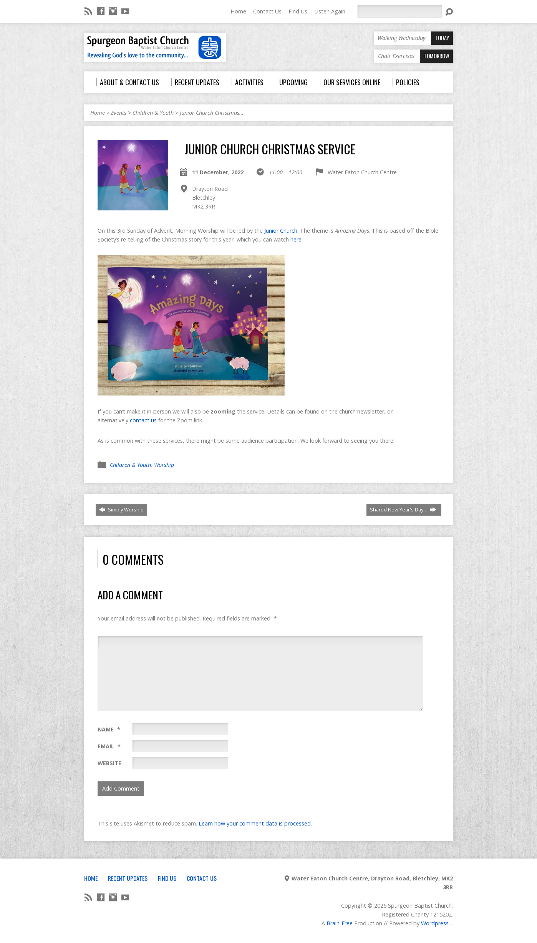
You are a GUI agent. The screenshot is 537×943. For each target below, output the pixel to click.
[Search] (399, 11)
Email (109, 746)
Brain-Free (340, 923)
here (296, 239)
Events (118, 112)
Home (238, 11)
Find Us (297, 11)
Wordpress (435, 923)
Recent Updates (128, 878)
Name (109, 729)
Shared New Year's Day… (403, 509)
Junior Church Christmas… (212, 112)
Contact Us (267, 11)
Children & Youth (153, 112)
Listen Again (329, 11)
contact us (143, 420)
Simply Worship (121, 509)
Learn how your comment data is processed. (255, 823)
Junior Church (280, 230)
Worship (164, 464)
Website (109, 763)
